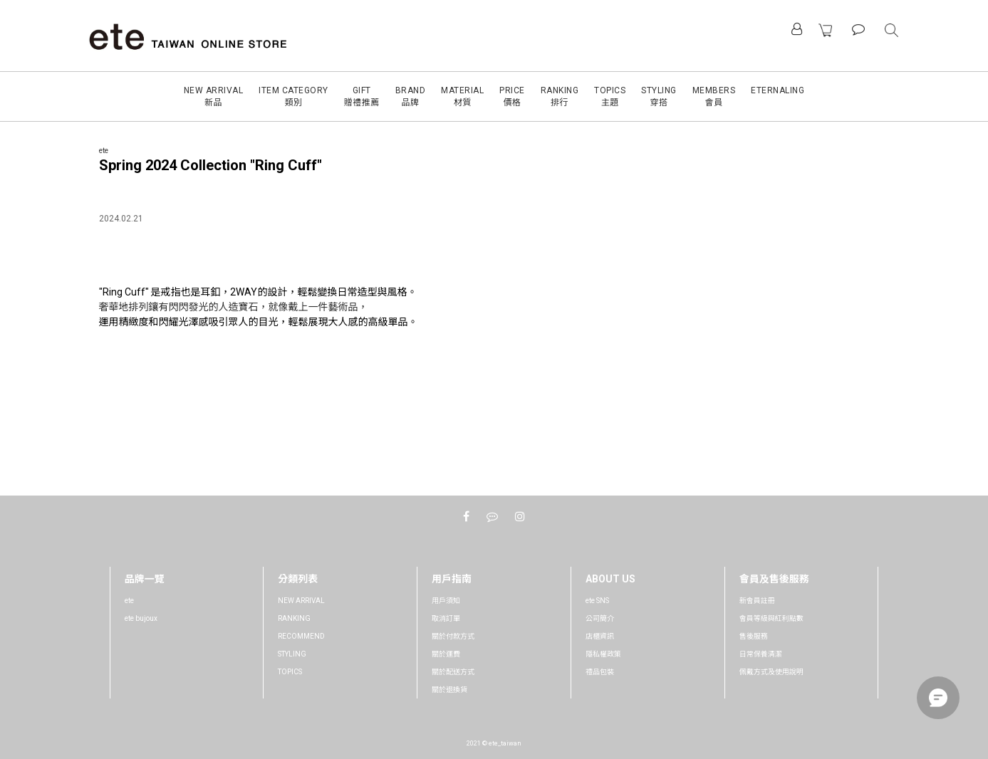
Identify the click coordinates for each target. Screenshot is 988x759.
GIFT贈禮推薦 (362, 96)
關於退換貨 (449, 689)
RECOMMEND (301, 636)
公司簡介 (600, 618)
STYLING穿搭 (659, 96)
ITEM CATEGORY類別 (293, 96)
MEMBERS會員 (714, 96)
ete (129, 600)
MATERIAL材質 (462, 96)
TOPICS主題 (609, 96)
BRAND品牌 (410, 96)
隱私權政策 (603, 654)
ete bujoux (141, 618)
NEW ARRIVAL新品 (214, 96)
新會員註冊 (757, 600)
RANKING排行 (560, 96)
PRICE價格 (512, 96)
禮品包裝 (600, 672)
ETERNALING (777, 90)
